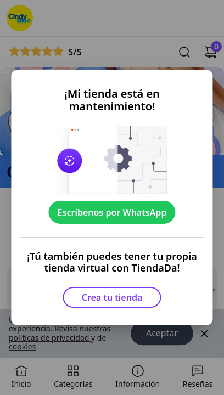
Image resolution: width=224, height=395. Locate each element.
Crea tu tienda (112, 297)
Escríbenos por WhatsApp (112, 212)
